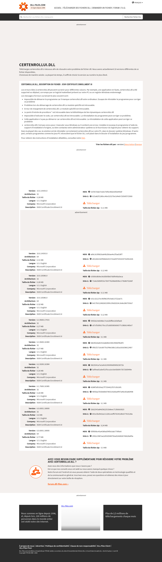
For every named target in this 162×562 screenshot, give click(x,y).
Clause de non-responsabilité (83, 546)
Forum (116, 8)
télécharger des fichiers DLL (77, 8)
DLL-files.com (67, 506)
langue (139, 144)
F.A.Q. (123, 8)
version (120, 144)
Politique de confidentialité (57, 546)
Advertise (40, 546)
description (130, 144)
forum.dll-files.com (57, 484)
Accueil (57, 8)
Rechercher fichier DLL (132, 17)
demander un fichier (102, 8)
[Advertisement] (81, 44)
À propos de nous (26, 546)
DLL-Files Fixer (25, 548)
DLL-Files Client (103, 546)
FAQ (83, 138)
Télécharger (93, 203)
